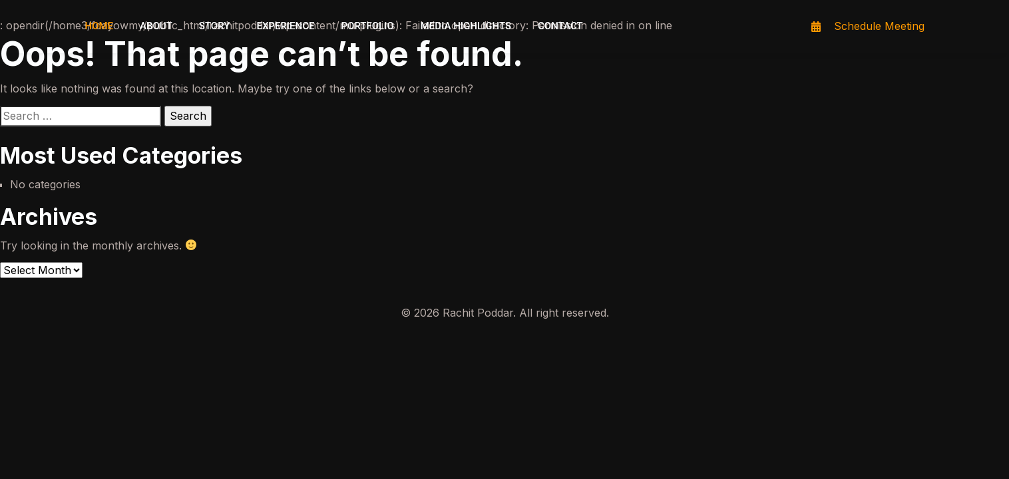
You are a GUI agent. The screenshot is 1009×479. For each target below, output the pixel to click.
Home (99, 26)
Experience (285, 26)
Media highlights (466, 26)
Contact (560, 26)
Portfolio (367, 26)
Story (214, 26)
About (156, 26)
